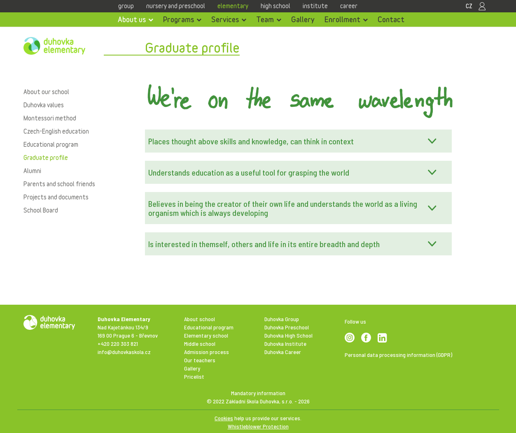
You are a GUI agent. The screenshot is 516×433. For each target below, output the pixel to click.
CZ (469, 5)
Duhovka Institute (285, 343)
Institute (315, 5)
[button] (298, 141)
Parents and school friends (59, 184)
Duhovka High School (288, 335)
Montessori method (49, 118)
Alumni (32, 170)
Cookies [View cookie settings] (224, 417)
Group (126, 5)
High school (275, 5)
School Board (40, 210)
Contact (391, 19)
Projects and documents (56, 197)
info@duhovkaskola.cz (124, 351)
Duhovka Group (281, 318)
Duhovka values (43, 105)
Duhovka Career (282, 351)
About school (199, 318)
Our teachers (199, 360)
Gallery (303, 19)
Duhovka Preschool (286, 327)
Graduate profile (45, 157)
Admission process (206, 351)
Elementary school (206, 335)
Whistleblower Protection (258, 426)
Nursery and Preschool (175, 5)
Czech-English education (56, 131)
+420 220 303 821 (118, 343)
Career (348, 5)
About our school (46, 91)
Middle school (199, 343)
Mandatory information (258, 392)
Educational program (50, 144)
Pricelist (194, 376)
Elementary (232, 5)
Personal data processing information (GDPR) (398, 354)
